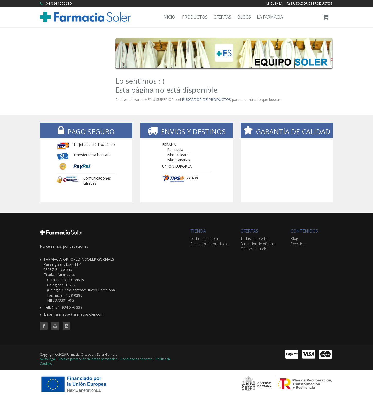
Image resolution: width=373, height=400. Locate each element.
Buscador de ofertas (258, 243)
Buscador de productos (309, 3)
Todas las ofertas (255, 238)
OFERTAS (249, 231)
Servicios (298, 243)
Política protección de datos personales (88, 359)
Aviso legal (48, 359)
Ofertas (222, 17)
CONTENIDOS (304, 231)
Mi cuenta (274, 3)
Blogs (244, 17)
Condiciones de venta (136, 359)
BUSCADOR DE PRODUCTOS (206, 99)
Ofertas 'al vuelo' (254, 248)
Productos (194, 17)
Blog (294, 238)
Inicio (168, 17)
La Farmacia (270, 17)
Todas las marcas (205, 238)
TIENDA (198, 231)
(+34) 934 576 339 (59, 3)
